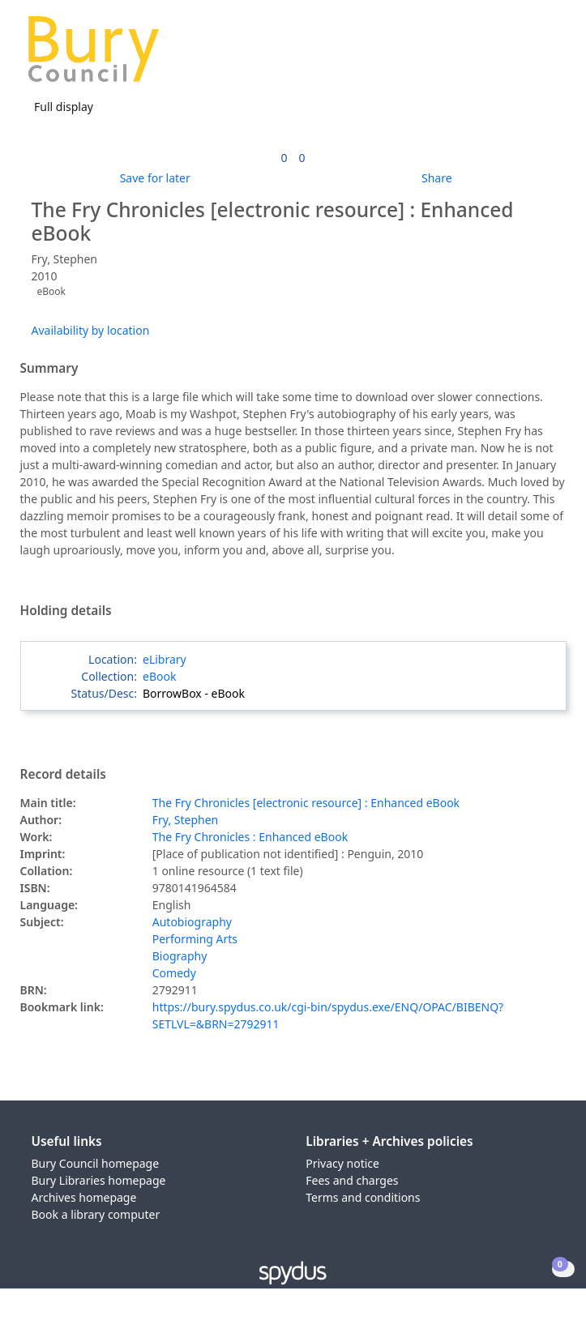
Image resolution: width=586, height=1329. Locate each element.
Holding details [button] (66, 611)
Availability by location (91, 330)
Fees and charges (352, 1180)
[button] (529, 55)
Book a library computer (96, 1214)
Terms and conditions (363, 1197)
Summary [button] (49, 368)
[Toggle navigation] (549, 55)
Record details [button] (63, 774)
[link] (283, 157)
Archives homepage (84, 1197)
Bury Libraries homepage (99, 1180)
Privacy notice (342, 1163)
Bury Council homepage (96, 1163)
